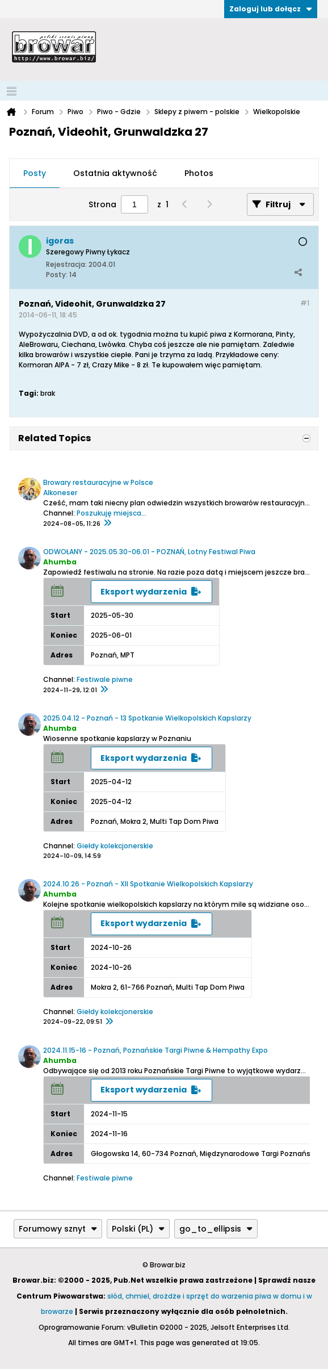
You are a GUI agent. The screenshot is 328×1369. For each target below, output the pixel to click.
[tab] (35, 174)
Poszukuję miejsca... (111, 513)
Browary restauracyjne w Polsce (98, 482)
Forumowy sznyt (58, 1228)
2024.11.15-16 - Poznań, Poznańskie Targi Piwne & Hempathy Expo (155, 1050)
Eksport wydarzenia (143, 591)
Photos (198, 173)
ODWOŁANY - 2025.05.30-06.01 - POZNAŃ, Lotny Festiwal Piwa (149, 551)
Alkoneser (60, 492)
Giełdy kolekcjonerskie (115, 846)
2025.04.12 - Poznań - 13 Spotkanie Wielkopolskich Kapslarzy (147, 718)
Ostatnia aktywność (115, 173)
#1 (304, 303)
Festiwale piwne (105, 679)
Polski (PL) (138, 1228)
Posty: (57, 274)
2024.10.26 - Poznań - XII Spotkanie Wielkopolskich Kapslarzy (148, 884)
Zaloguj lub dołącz (270, 9)
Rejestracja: (66, 264)
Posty (34, 173)
